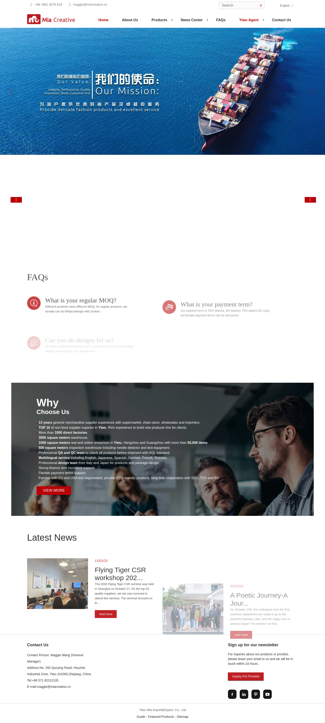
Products (159, 20)
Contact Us (281, 20)
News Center (192, 20)
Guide (141, 716)
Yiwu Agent (249, 20)
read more (105, 665)
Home (103, 20)
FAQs (221, 20)
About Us (130, 20)
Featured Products (161, 716)
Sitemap (182, 716)
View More (103, 472)
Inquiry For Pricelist (245, 676)
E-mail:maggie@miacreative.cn (49, 686)
